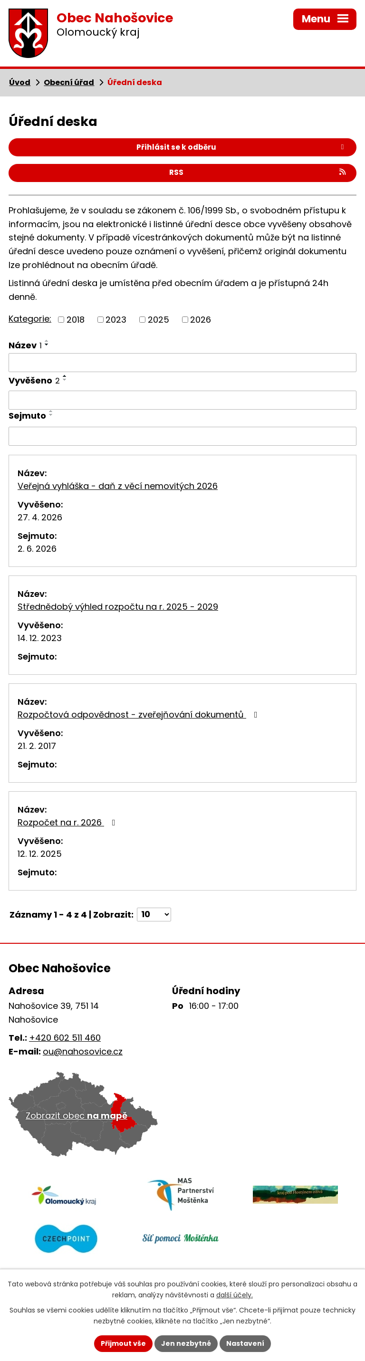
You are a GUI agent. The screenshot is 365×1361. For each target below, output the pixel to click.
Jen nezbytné (186, 1343)
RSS (258, 172)
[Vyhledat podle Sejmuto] (182, 436)
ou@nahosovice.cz (83, 1051)
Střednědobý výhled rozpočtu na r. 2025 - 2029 (118, 607)
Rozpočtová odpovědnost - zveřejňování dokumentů (139, 714)
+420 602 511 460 (65, 1038)
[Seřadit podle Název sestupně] (47, 344)
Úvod (19, 82)
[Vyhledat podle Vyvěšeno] (182, 400)
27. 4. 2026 (40, 517)
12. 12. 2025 (40, 854)
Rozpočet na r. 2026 (68, 822)
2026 (200, 320)
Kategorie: (30, 319)
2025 (158, 320)
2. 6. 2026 (37, 549)
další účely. (234, 1295)
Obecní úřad (69, 82)
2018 (76, 320)
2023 (116, 320)
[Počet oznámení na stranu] (154, 914)
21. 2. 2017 (37, 746)
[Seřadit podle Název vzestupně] (47, 341)
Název (25, 345)
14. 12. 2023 (40, 638)
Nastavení (245, 1343)
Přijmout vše (123, 1343)
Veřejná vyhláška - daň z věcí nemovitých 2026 (118, 486)
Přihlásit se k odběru (241, 147)
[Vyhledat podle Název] (182, 362)
